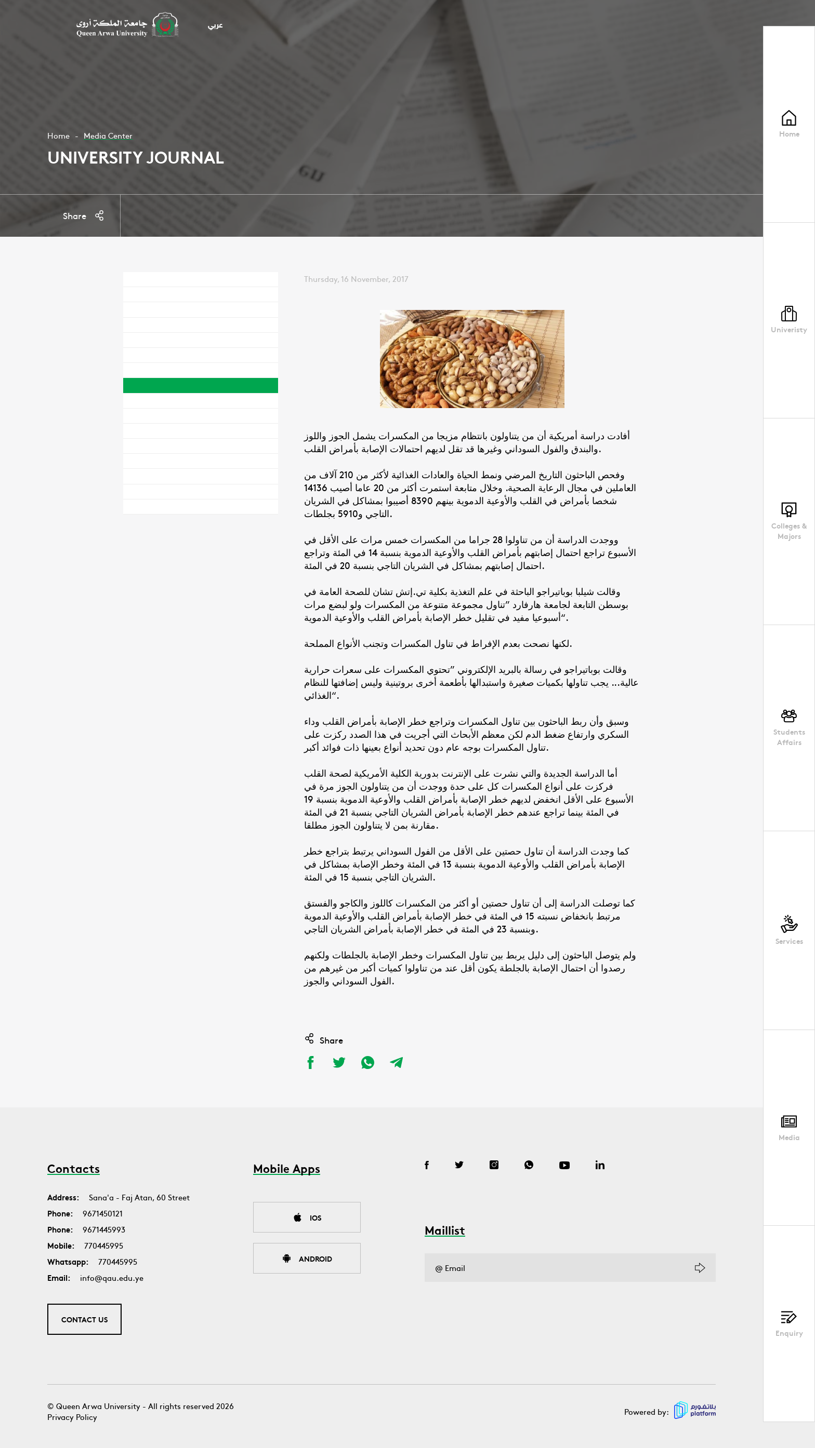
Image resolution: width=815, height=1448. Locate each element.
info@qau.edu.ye (111, 1277)
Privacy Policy (72, 1416)
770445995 (103, 1245)
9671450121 (103, 1213)
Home (58, 135)
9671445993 (104, 1229)
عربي (215, 25)
